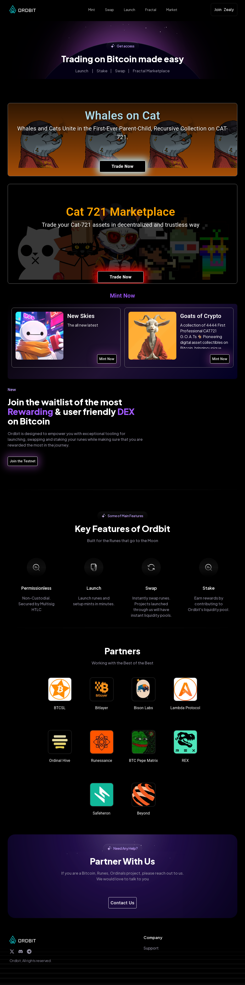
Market (171, 9)
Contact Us (122, 902)
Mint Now (106, 359)
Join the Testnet (22, 461)
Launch (129, 9)
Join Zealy (224, 9)
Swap (109, 9)
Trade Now (122, 166)
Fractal (150, 9)
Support (151, 948)
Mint (91, 9)
